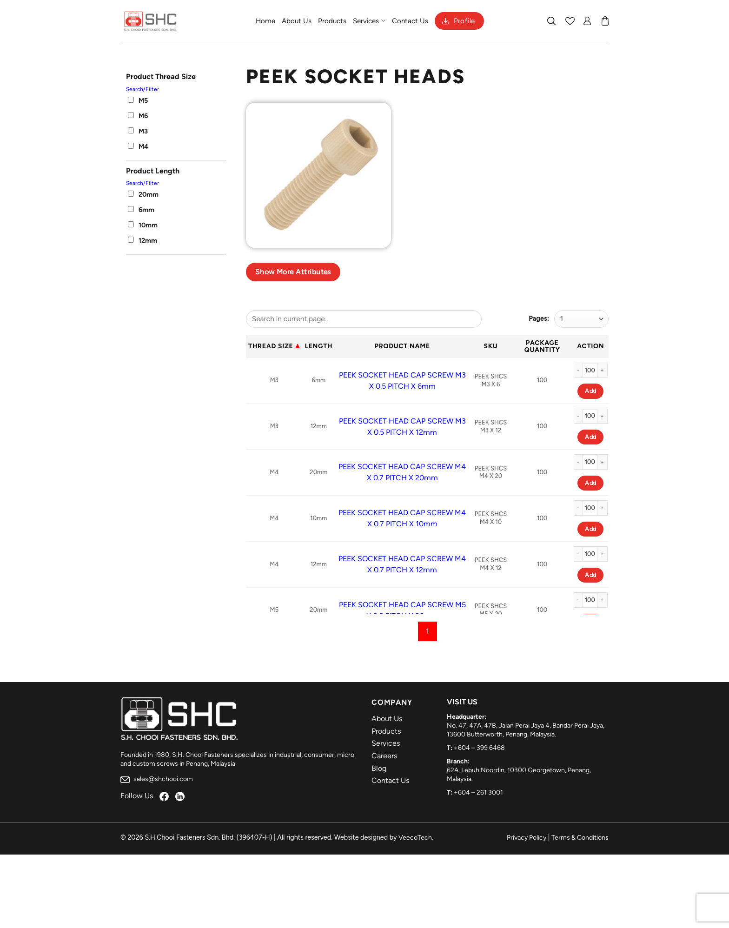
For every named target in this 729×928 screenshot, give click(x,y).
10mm (143, 225)
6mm (141, 209)
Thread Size (270, 346)
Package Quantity (542, 346)
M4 (138, 146)
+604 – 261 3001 (478, 792)
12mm (142, 240)
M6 (138, 116)
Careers (384, 755)
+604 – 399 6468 (479, 748)
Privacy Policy (526, 838)
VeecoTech (415, 838)
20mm (143, 194)
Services (369, 20)
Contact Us (410, 21)
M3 (138, 131)
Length (318, 346)
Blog (378, 768)
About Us (296, 21)
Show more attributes (293, 271)
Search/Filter (142, 89)
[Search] (552, 21)
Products (332, 21)
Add (590, 390)
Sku (491, 346)
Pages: (539, 318)
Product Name (402, 346)
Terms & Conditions (580, 838)
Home (265, 21)
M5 (138, 100)
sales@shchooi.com (156, 779)
